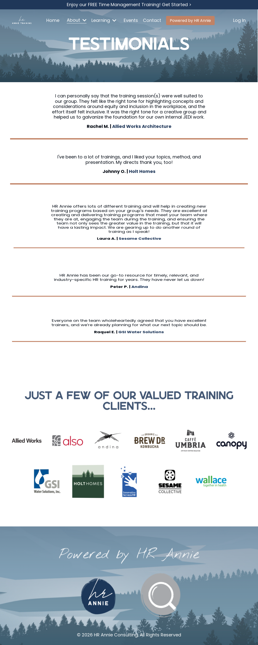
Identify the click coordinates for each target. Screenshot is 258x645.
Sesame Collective (140, 229)
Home (52, 20)
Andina (139, 284)
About (76, 20)
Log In (239, 20)
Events (131, 20)
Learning (103, 20)
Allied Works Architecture (141, 126)
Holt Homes (142, 171)
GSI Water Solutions (141, 329)
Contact (152, 20)
